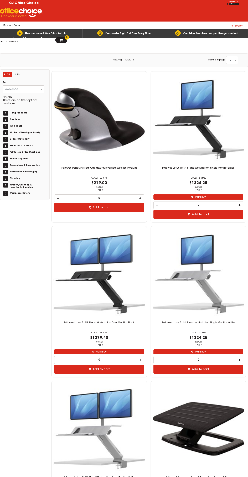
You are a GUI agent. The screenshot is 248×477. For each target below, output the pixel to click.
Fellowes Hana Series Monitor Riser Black (223, 223)
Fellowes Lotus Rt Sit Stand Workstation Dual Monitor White (74, 223)
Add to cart (76, 156)
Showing (123, 60)
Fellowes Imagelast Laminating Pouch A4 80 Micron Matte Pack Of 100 (173, 330)
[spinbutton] (74, 146)
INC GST (232, 4)
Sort (5, 82)
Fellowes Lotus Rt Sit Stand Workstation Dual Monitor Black (173, 117)
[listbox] (232, 60)
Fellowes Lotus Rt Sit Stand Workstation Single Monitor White (223, 117)
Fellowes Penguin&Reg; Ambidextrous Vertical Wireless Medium (74, 119)
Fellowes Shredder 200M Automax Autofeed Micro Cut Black (124, 328)
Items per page (216, 60)
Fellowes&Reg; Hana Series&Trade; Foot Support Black (124, 223)
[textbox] (104, 13)
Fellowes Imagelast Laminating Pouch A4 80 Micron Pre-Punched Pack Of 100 (223, 330)
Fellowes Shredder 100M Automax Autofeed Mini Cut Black (74, 328)
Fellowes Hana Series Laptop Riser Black (173, 223)
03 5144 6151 (184, 426)
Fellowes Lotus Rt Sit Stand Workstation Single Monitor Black (124, 117)
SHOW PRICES (233, 1)
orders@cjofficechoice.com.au (195, 429)
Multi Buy (125, 145)
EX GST (228, 4)
